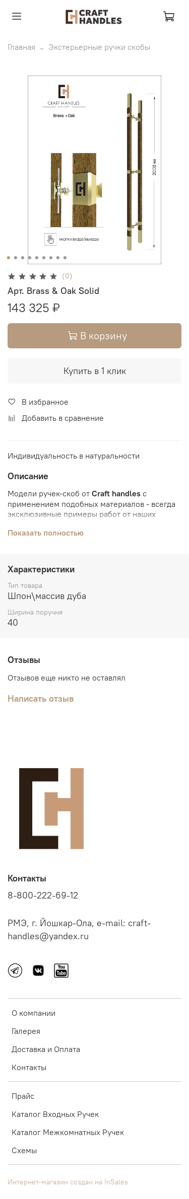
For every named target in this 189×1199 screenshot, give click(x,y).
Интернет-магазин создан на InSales (68, 1181)
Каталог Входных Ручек (55, 1114)
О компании (33, 1013)
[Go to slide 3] (22, 257)
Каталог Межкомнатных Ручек (68, 1132)
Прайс (23, 1096)
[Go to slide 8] (57, 257)
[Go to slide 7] (50, 257)
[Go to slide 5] (36, 257)
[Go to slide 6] (43, 257)
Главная (21, 47)
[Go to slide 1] (8, 257)
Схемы (24, 1150)
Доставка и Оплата (46, 1049)
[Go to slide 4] (29, 257)
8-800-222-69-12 (43, 895)
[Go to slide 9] (64, 257)
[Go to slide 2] (15, 257)
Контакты (29, 1067)
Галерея (26, 1031)
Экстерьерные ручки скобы (99, 47)
